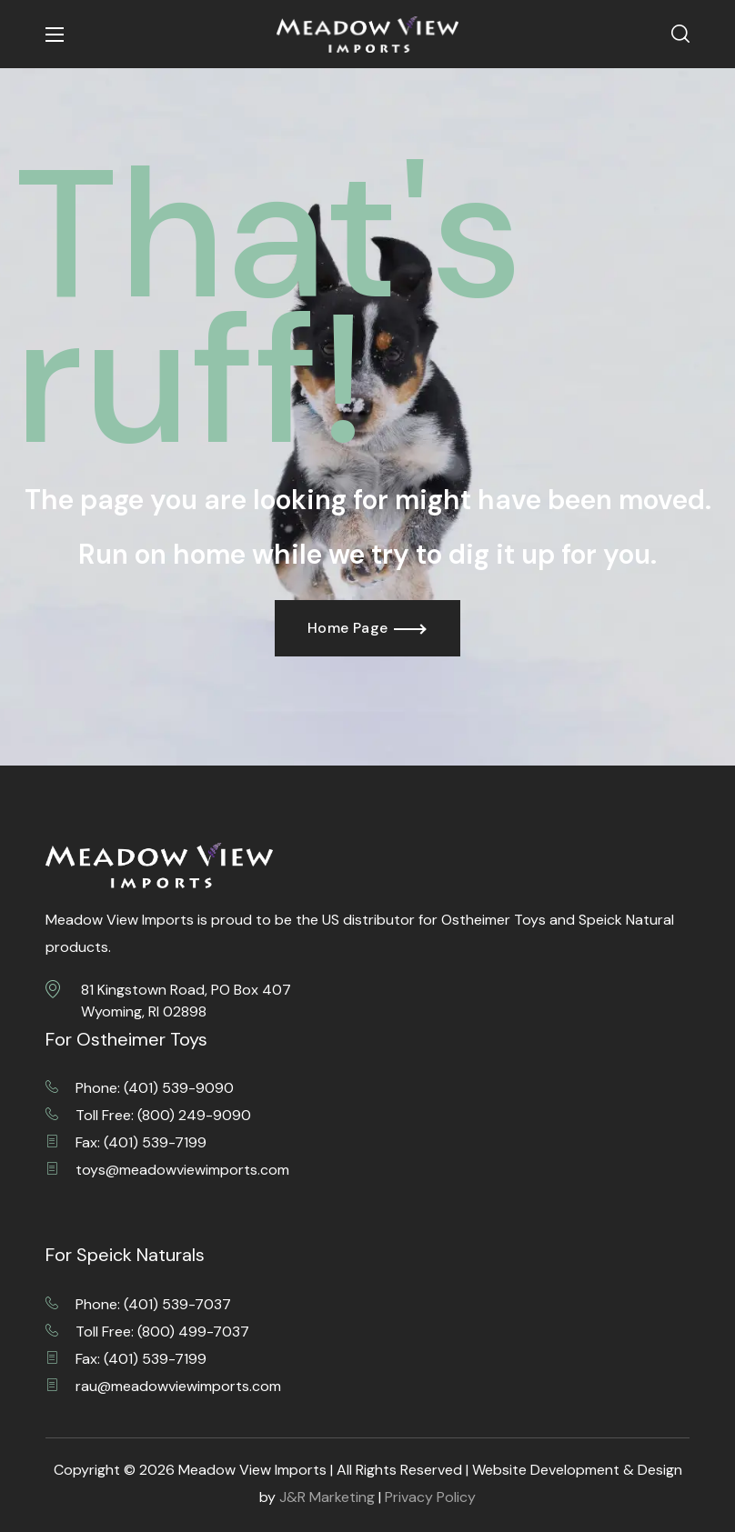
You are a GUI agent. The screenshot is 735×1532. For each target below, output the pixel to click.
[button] (680, 34)
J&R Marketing (327, 1497)
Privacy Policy (430, 1497)
